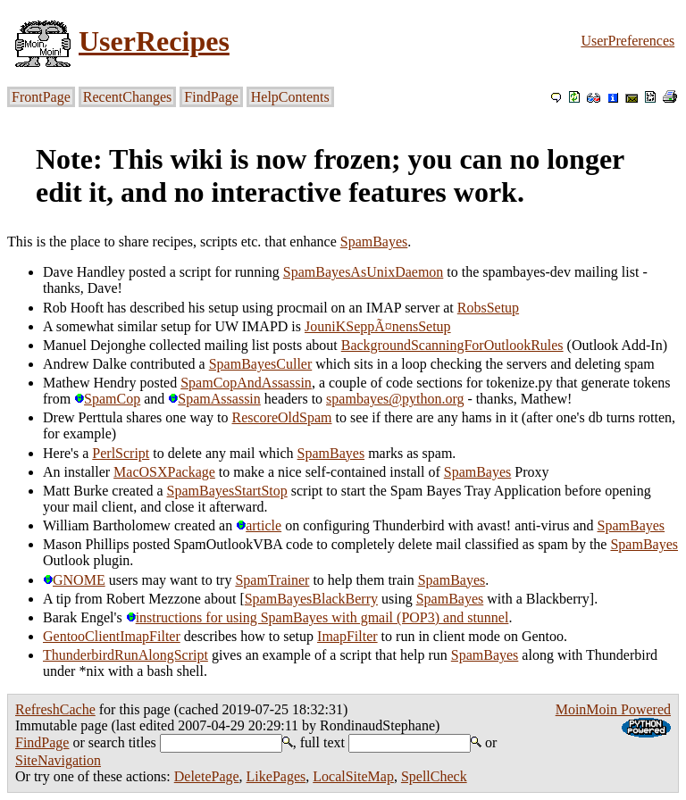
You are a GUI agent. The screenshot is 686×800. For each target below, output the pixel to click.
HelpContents (290, 96)
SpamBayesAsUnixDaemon (363, 271)
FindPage (211, 96)
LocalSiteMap (353, 776)
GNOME (74, 580)
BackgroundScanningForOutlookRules (452, 345)
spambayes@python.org (395, 398)
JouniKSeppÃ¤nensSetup (378, 326)
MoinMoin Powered (613, 709)
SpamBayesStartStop (227, 490)
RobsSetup (488, 307)
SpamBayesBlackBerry (311, 598)
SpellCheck (434, 776)
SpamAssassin (214, 398)
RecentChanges (127, 96)
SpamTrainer (272, 580)
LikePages (276, 776)
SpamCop (107, 398)
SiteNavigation (58, 760)
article (258, 525)
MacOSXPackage (164, 471)
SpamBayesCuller (261, 363)
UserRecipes (154, 41)
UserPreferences (627, 40)
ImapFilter (347, 636)
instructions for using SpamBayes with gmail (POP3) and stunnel (317, 617)
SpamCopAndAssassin (246, 382)
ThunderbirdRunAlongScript (125, 654)
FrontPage (41, 96)
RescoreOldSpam (282, 417)
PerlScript (120, 453)
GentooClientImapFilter (111, 636)
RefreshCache (55, 709)
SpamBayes (374, 241)
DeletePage (206, 776)
